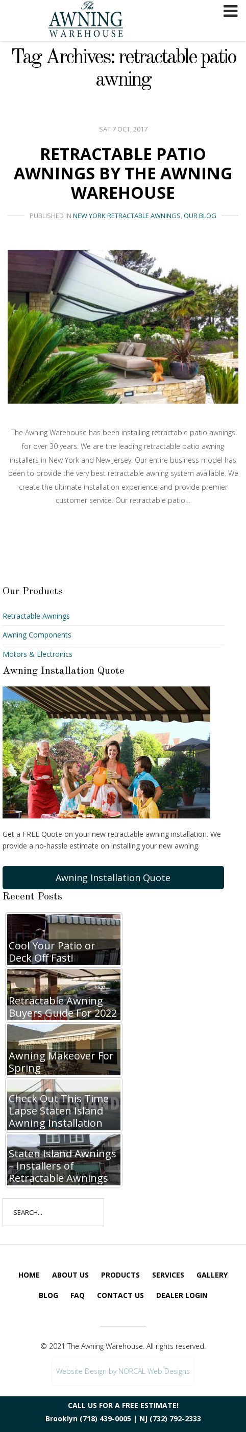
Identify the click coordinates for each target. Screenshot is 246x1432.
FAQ (77, 1295)
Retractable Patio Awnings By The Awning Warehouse (123, 173)
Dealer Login (182, 1295)
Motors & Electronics (37, 654)
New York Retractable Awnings (127, 215)
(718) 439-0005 (105, 1418)
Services (168, 1275)
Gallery (212, 1275)
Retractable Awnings (36, 616)
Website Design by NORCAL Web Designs (123, 1371)
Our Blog (200, 215)
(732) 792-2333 (175, 1418)
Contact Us (120, 1295)
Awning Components (37, 635)
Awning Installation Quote (113, 877)
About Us (70, 1275)
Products (120, 1275)
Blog (48, 1295)
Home (29, 1275)
